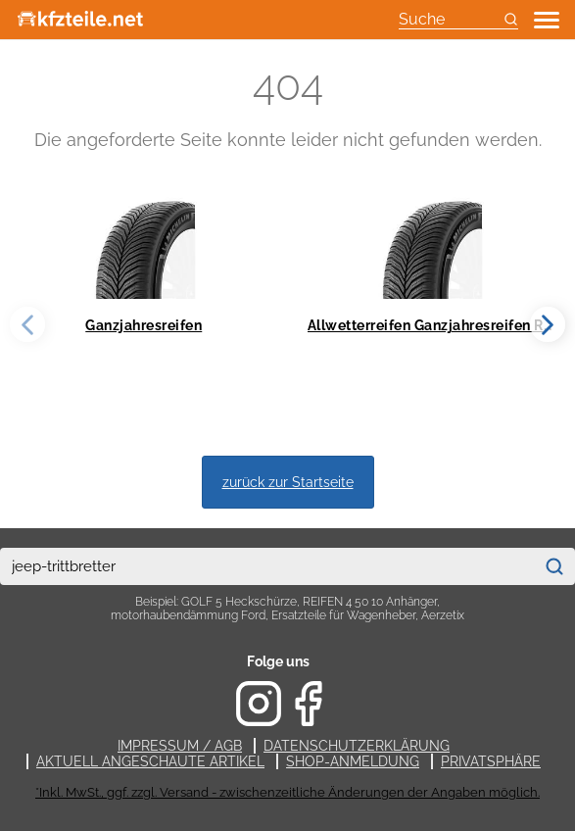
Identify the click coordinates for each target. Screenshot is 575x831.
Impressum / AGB (180, 746)
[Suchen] (554, 566)
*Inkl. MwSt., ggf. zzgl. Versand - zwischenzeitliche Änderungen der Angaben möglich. (287, 792)
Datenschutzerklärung (357, 746)
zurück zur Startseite (288, 481)
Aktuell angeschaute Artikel (150, 761)
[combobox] (267, 566)
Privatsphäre (491, 761)
